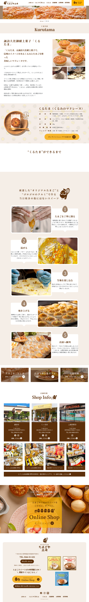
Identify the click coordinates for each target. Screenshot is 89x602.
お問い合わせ (27, 561)
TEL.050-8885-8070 (72, 432)
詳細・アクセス (16, 438)
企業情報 (60, 2)
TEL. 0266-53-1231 (27, 557)
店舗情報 (54, 2)
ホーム (41, 21)
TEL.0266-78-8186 (44, 432)
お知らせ (31, 2)
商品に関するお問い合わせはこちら (27, 586)
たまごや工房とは (40, 2)
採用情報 (67, 2)
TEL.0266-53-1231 (16, 432)
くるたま (48, 2)
